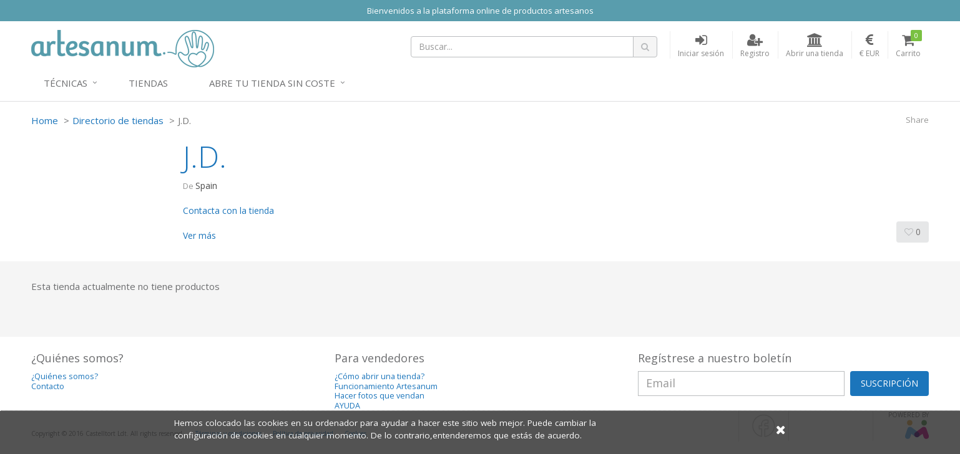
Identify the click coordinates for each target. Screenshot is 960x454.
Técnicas (65, 83)
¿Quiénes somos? (64, 376)
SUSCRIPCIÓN (889, 383)
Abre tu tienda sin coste (272, 83)
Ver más (199, 235)
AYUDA (347, 405)
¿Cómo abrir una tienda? (379, 376)
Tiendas (148, 83)
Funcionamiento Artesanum (386, 386)
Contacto (47, 386)
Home (44, 120)
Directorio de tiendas (118, 120)
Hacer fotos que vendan (379, 395)
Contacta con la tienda (228, 210)
